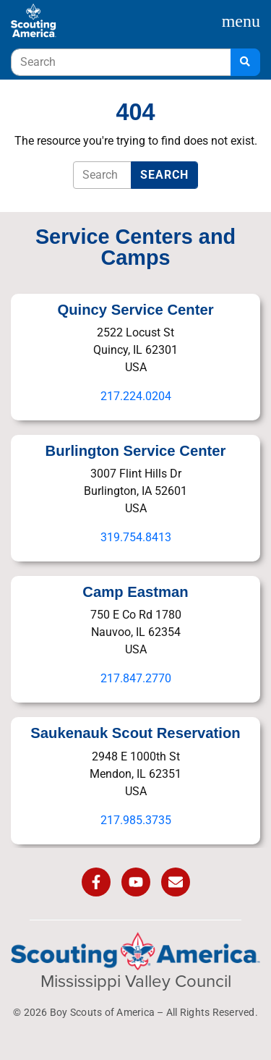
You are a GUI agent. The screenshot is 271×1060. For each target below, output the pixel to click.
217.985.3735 (135, 820)
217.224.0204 (135, 396)
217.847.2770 (135, 678)
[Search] (245, 62)
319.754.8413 (135, 537)
